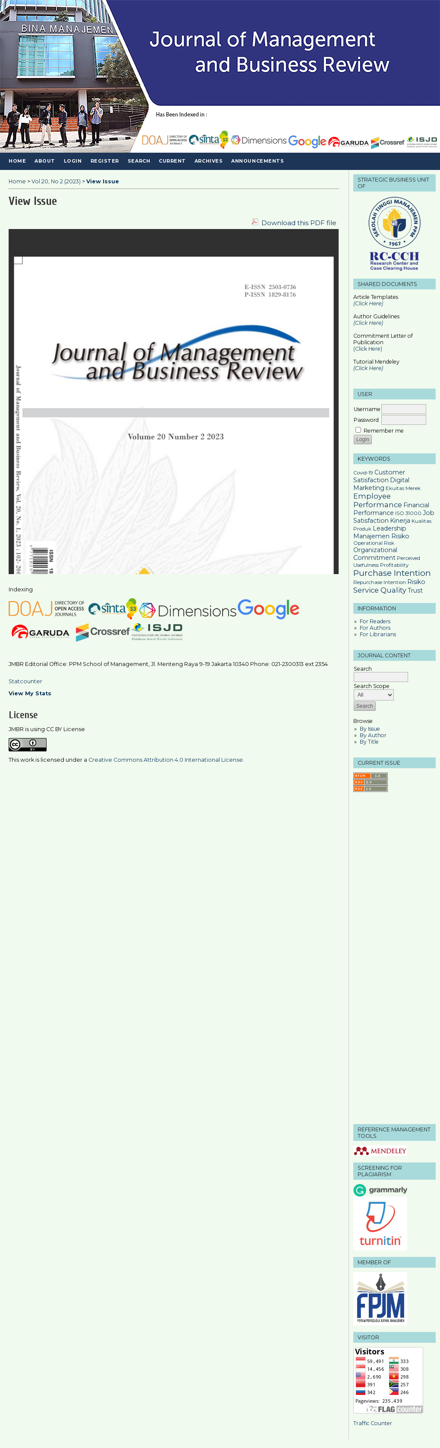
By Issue (370, 729)
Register (105, 161)
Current (172, 161)
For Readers (375, 621)
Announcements (257, 161)
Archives (209, 161)
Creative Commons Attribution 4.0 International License (165, 760)
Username (367, 409)
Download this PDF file (298, 223)
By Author (373, 735)
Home (17, 161)
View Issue (102, 181)
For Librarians (378, 634)
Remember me (384, 430)
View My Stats (30, 693)
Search (139, 161)
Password (366, 420)
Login (73, 161)
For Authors (375, 628)
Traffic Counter (372, 1423)
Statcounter (25, 681)
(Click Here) (368, 323)
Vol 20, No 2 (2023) (56, 181)
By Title (369, 741)
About (45, 161)
